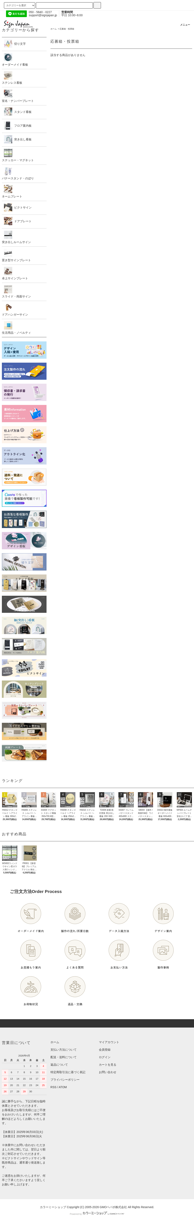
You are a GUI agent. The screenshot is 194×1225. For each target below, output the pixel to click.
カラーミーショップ (53, 1207)
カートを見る (107, 1064)
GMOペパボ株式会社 (113, 1207)
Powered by (97, 1214)
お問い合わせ (107, 1072)
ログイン (105, 1057)
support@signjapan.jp (43, 15)
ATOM (63, 1087)
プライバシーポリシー (65, 1079)
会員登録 (105, 1049)
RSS (53, 1087)
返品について (59, 1064)
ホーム (53, 29)
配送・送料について (63, 1057)
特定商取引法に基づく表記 (67, 1072)
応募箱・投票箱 (67, 29)
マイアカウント (109, 1042)
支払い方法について (63, 1049)
